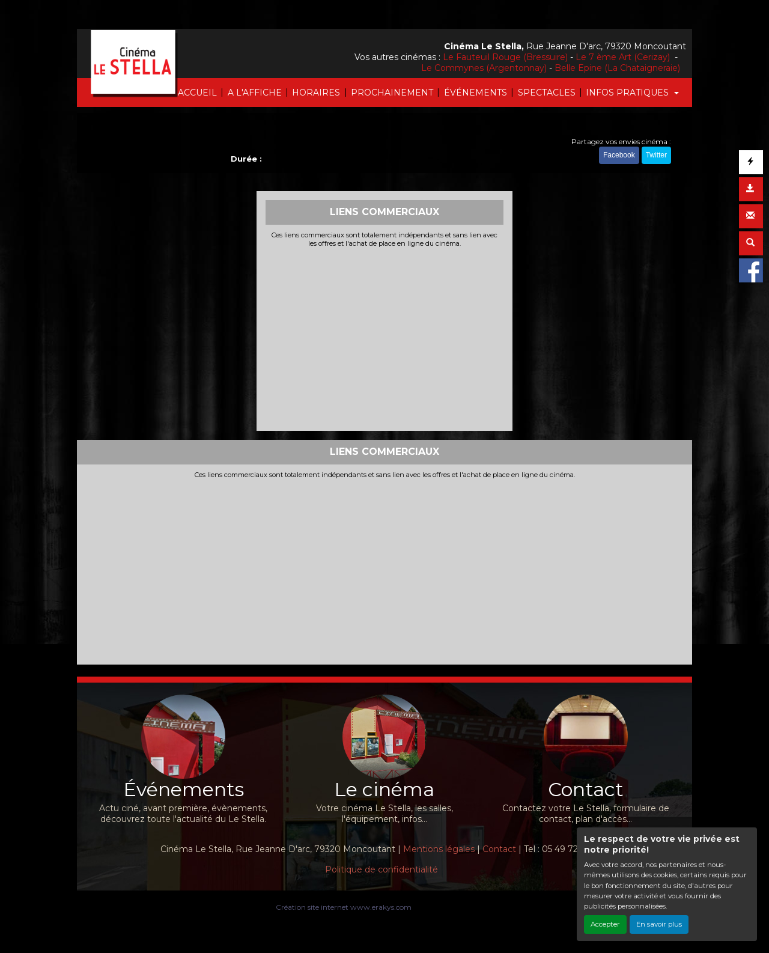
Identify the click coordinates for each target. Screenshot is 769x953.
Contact (499, 849)
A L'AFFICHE (255, 92)
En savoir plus (659, 924)
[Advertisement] (385, 338)
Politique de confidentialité (381, 869)
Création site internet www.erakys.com (344, 907)
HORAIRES (316, 92)
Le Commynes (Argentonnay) (484, 67)
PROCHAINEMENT (392, 92)
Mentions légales (439, 849)
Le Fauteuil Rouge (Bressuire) (505, 57)
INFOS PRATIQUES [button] (628, 92)
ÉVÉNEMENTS (475, 92)
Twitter (656, 155)
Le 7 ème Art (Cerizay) (624, 57)
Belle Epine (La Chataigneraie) (617, 67)
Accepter (605, 924)
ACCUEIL (197, 92)
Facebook (619, 155)
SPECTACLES (547, 92)
